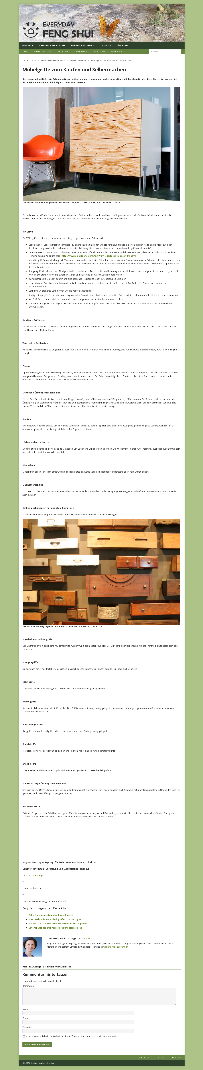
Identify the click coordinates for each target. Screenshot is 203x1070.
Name (25, 1009)
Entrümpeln (116, 51)
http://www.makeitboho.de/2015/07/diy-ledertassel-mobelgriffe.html (99, 255)
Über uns (122, 45)
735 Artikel (86, 938)
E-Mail (25, 1018)
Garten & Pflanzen (82, 45)
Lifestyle (106, 45)
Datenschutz (145, 1057)
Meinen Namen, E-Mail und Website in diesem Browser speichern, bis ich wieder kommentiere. (73, 1036)
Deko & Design (63, 51)
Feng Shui (27, 45)
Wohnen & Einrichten (52, 45)
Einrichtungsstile (42, 51)
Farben (25, 51)
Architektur (81, 51)
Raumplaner (99, 51)
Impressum (176, 1057)
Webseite (27, 1027)
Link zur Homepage (32, 875)
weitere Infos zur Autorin (115, 946)
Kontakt (162, 1057)
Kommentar (28, 985)
